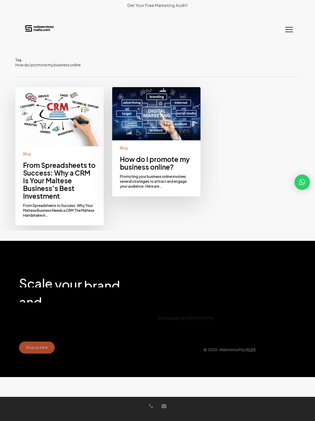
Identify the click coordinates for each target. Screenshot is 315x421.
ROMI (250, 360)
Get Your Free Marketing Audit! (157, 5)
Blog (27, 153)
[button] (289, 29)
